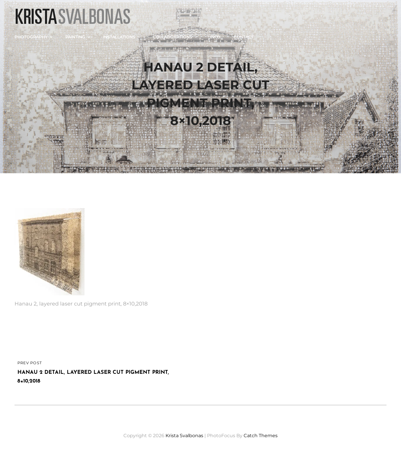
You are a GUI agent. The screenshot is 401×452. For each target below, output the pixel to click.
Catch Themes (261, 435)
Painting (78, 37)
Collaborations (175, 37)
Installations (122, 37)
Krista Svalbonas (184, 435)
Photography (34, 37)
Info (215, 37)
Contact (243, 37)
